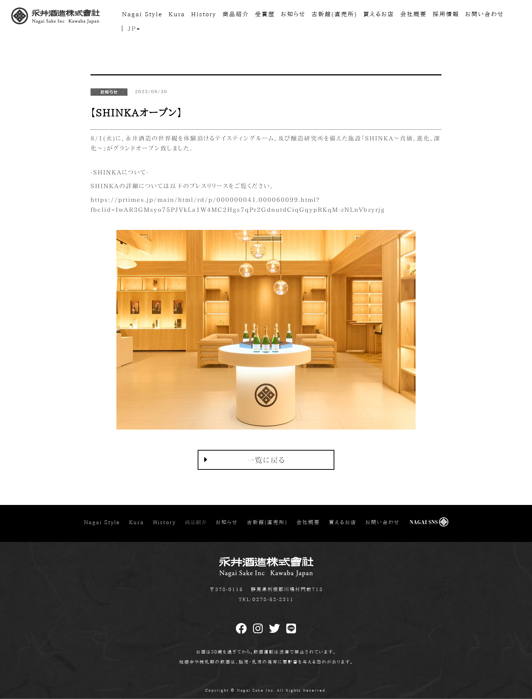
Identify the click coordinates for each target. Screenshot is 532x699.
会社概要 (413, 14)
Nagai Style (142, 14)
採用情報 (446, 14)
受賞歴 (265, 14)
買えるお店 (378, 14)
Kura (176, 14)
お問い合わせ (484, 14)
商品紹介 (235, 14)
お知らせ (293, 14)
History (203, 14)
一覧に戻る (266, 460)
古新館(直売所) (334, 14)
